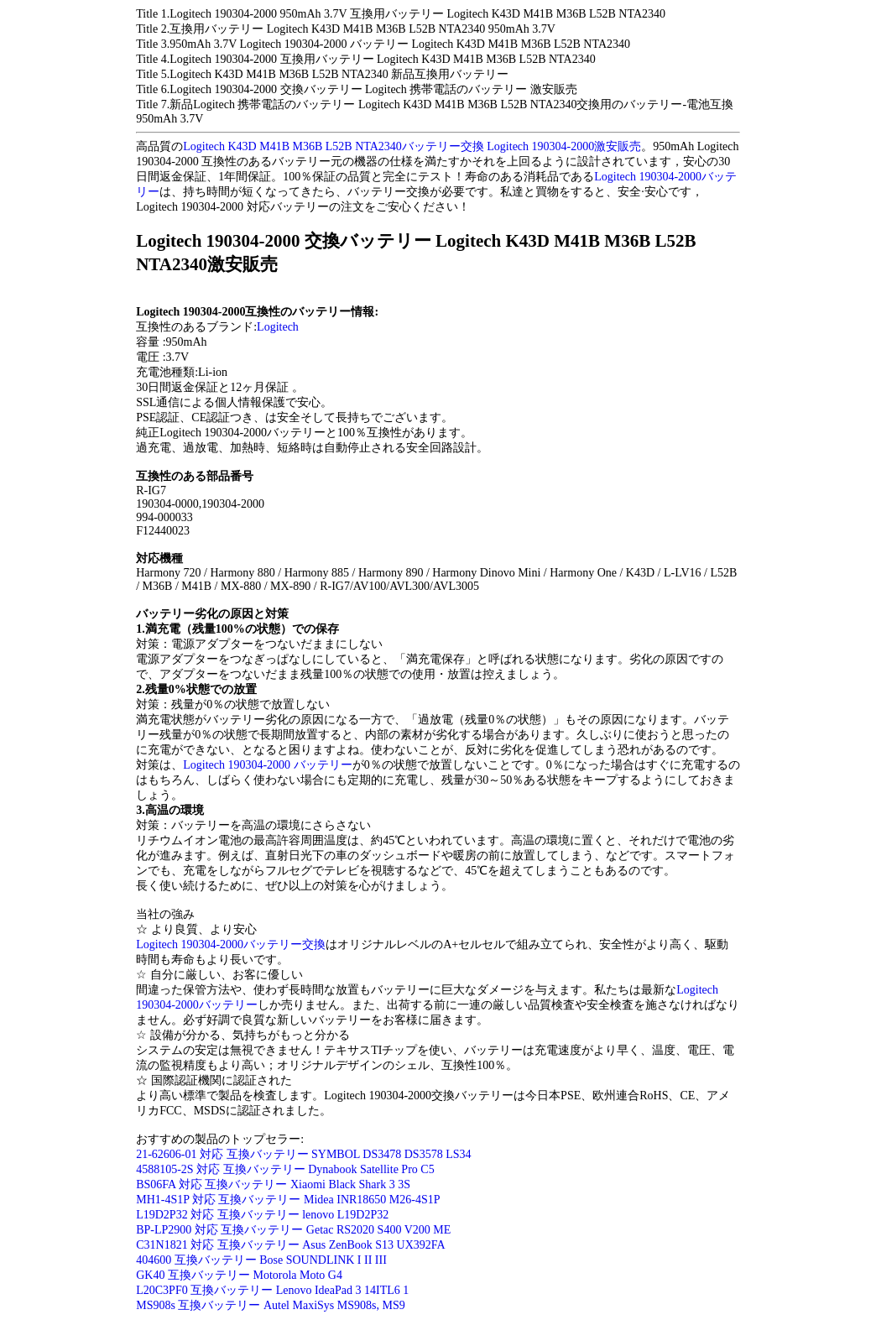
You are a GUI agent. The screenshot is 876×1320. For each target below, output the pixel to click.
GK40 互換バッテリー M (199, 1275)
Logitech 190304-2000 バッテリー (267, 765)
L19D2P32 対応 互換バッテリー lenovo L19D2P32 (262, 1214)
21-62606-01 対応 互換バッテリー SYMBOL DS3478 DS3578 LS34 (303, 1154)
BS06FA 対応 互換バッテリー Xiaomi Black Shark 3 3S (273, 1184)
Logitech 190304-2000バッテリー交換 (231, 944)
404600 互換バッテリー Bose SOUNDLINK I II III (261, 1260)
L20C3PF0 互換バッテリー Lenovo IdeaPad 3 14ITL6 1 (272, 1290)
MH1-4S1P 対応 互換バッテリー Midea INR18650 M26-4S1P (288, 1199)
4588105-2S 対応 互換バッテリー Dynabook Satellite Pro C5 (285, 1169)
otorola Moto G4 (302, 1275)
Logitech (278, 327)
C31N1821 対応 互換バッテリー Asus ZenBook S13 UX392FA (290, 1245)
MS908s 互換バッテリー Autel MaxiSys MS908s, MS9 (270, 1305)
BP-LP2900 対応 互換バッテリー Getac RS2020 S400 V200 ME (293, 1229)
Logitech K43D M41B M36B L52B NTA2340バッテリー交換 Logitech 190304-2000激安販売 (412, 146)
